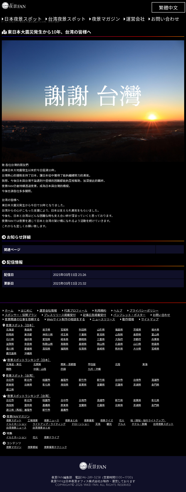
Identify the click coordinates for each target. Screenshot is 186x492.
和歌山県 (48, 343)
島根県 (82, 343)
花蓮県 (119, 384)
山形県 (101, 329)
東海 (144, 364)
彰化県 (46, 384)
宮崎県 (155, 348)
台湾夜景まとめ (41, 427)
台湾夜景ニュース (16, 427)
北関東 (37, 364)
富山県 (155, 334)
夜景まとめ (71, 420)
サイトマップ (150, 319)
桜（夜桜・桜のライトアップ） (148, 420)
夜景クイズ (106, 420)
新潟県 (101, 334)
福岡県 (64, 348)
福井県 (28, 339)
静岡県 (82, 339)
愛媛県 (28, 348)
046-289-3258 (91, 477)
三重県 (101, 339)
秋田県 (82, 329)
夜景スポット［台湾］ (20, 375)
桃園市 (46, 379)
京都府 (137, 339)
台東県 (28, 384)
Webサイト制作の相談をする (66, 319)
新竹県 (101, 379)
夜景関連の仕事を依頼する (22, 319)
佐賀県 (82, 348)
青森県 (28, 329)
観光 (109, 424)
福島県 (119, 329)
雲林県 (28, 405)
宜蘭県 (101, 384)
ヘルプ (118, 310)
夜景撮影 (89, 420)
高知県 (46, 348)
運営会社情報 (48, 310)
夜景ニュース (51, 420)
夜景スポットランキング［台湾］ (29, 396)
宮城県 (64, 329)
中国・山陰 (39, 368)
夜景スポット (13, 420)
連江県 (10, 389)
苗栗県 (82, 384)
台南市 (137, 379)
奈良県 (28, 343)
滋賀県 (10, 343)
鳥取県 (64, 343)
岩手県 (46, 329)
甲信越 (92, 364)
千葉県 (82, 334)
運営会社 (135, 19)
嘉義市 (64, 409)
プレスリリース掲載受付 (60, 315)
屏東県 (10, 384)
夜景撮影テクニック (55, 447)
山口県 (137, 343)
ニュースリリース (103, 319)
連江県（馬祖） (15, 409)
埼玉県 (64, 334)
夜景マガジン (106, 19)
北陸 (117, 364)
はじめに (26, 310)
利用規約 (100, 310)
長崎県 (101, 348)
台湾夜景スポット (67, 19)
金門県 (155, 384)
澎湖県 (137, 384)
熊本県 (119, 348)
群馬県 (10, 334)
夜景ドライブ (51, 437)
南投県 (64, 384)
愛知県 (46, 339)
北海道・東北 (13, 364)
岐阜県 (64, 339)
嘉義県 (46, 405)
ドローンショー (80, 424)
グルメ (122, 424)
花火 (121, 420)
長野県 (137, 334)
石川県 (10, 339)
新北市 (28, 379)
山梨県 (119, 334)
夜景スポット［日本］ (20, 325)
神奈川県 (48, 334)
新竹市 (82, 379)
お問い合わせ (165, 19)
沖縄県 (28, 353)
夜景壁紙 (33, 447)
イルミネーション (16, 424)
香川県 (10, 348)
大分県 (137, 348)
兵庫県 (155, 339)
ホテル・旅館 (139, 424)
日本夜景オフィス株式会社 (83, 481)
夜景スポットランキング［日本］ (29, 360)
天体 (97, 424)
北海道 (10, 329)
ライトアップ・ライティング (49, 424)
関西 (8, 368)
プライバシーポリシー (144, 310)
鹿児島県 (11, 353)
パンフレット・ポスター (129, 315)
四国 (63, 368)
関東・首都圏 (68, 364)
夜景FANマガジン (18, 416)
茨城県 (137, 329)
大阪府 (119, 339)
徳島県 (155, 343)
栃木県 (155, 329)
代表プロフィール (75, 310)
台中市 (119, 379)
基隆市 (64, 379)
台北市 (10, 379)
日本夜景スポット (23, 19)
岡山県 (101, 343)
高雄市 (155, 379)
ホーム (9, 310)
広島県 (119, 343)
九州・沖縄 (94, 368)
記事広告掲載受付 (94, 315)
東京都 (28, 334)
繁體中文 (168, 7)
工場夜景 (33, 420)
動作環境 (128, 319)
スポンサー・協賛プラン (21, 315)
